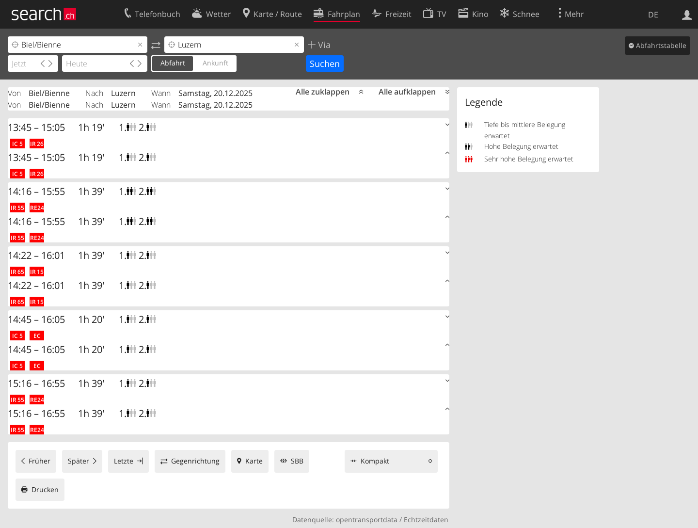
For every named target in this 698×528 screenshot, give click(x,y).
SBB (297, 460)
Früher (39, 460)
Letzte (123, 460)
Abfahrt (172, 62)
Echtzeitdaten (426, 519)
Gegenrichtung (195, 460)
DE (653, 14)
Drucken (45, 489)
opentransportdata (366, 519)
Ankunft (215, 62)
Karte (254, 460)
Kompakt (375, 460)
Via (323, 44)
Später (78, 460)
